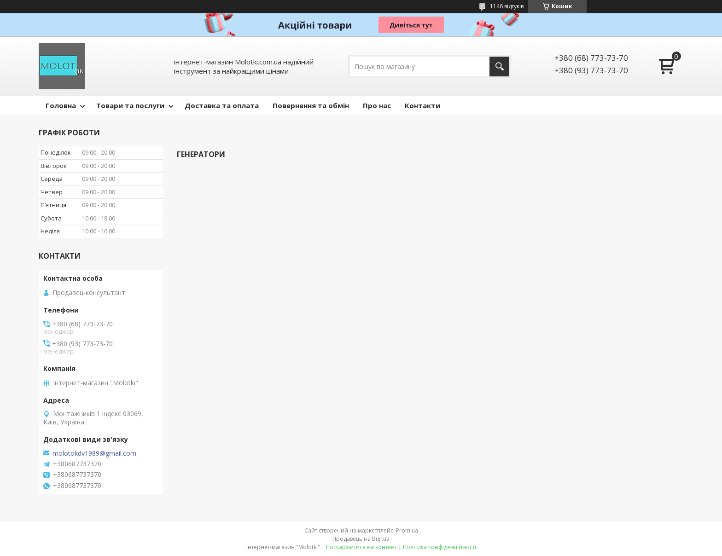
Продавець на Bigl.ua (361, 539)
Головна (61, 105)
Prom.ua (407, 530)
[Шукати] (499, 66)
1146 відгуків (507, 6)
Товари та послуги (130, 105)
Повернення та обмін (311, 105)
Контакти (422, 105)
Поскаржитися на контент (361, 547)
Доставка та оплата (222, 105)
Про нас (377, 105)
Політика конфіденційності (439, 547)
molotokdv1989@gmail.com (94, 453)
